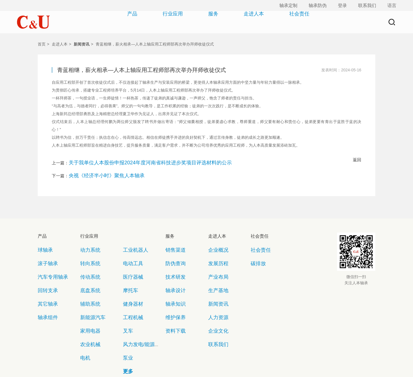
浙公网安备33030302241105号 (219, 367)
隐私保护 (190, 357)
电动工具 (130, 248)
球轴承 (43, 240)
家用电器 (87, 289)
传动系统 (87, 257)
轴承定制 (288, 5)
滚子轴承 (45, 248)
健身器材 (130, 273)
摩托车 (128, 265)
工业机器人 (132, 240)
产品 (122, 22)
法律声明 (217, 357)
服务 (203, 22)
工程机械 (130, 281)
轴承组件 (45, 281)
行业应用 (162, 22)
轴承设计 (172, 265)
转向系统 (87, 248)
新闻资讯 (81, 44)
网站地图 (163, 357)
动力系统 (87, 240)
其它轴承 (45, 273)
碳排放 (256, 248)
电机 (83, 305)
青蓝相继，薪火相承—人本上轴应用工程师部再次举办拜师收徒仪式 (155, 44)
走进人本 (243, 22)
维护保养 (172, 281)
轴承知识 (172, 273)
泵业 (126, 305)
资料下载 (172, 289)
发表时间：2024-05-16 (341, 70)
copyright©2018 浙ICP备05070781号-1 (150, 367)
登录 (342, 5)
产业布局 (215, 257)
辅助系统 (87, 273)
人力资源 (215, 281)
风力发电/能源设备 (138, 297)
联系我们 (367, 5)
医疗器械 (130, 257)
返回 (357, 160)
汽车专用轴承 (49, 257)
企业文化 (215, 289)
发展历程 (215, 248)
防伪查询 (172, 248)
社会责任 (289, 22)
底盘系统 (87, 265)
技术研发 (172, 257)
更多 (126, 313)
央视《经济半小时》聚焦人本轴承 (100, 170)
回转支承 (45, 265)
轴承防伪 (318, 5)
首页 (42, 44)
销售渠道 (172, 240)
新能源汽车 (89, 281)
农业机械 (87, 297)
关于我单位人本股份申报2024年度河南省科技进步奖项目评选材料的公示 (137, 160)
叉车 (126, 289)
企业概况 (215, 240)
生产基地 (215, 265)
